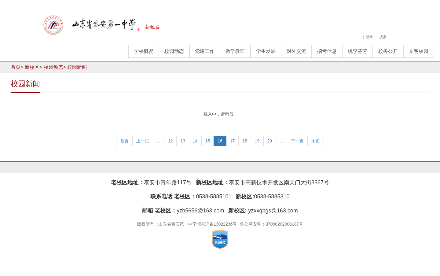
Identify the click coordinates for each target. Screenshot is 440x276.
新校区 (32, 67)
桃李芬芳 (357, 51)
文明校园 (418, 51)
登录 (369, 37)
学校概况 (143, 51)
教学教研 (235, 51)
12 (170, 140)
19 (257, 140)
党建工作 (205, 51)
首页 (15, 67)
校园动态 (174, 51)
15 (207, 140)
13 (182, 140)
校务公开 (388, 51)
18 (244, 140)
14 (195, 140)
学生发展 (266, 51)
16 (220, 140)
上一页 (142, 140)
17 (232, 140)
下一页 (297, 140)
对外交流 (296, 51)
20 (269, 140)
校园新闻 (77, 67)
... (158, 140)
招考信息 (327, 51)
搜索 (383, 37)
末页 (315, 140)
